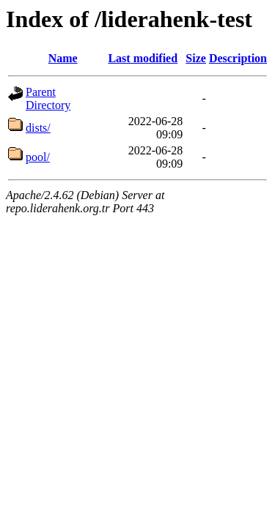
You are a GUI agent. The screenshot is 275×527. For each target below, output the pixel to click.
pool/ (38, 157)
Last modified (142, 58)
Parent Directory (48, 98)
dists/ (38, 128)
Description (238, 58)
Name (63, 58)
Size (196, 58)
